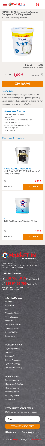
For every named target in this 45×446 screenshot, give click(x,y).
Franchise (9, 321)
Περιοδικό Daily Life (13, 325)
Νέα (6, 309)
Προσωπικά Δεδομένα (14, 384)
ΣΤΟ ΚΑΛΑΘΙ (22, 83)
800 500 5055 (14, 278)
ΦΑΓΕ (6, 219)
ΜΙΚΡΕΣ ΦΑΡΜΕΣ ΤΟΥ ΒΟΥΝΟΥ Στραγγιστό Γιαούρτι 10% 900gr (22, 172)
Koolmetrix (36, 439)
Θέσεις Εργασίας (11, 317)
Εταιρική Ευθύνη (11, 332)
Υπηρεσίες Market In (13, 313)
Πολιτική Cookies (12, 388)
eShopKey (16, 439)
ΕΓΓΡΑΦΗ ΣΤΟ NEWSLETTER (22, 426)
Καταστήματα (10, 305)
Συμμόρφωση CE (11, 328)
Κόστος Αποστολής (13, 360)
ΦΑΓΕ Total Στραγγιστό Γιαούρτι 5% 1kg (20, 221)
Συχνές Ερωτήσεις (12, 348)
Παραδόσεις (10, 352)
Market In (16, 4)
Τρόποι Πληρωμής (12, 364)
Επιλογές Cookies (12, 392)
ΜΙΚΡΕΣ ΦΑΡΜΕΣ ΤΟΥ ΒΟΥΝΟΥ (17, 169)
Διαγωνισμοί (10, 399)
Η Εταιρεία (9, 302)
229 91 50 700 (14, 283)
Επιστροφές (10, 356)
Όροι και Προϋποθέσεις (14, 380)
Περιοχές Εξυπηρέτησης (14, 368)
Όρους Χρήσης (28, 432)
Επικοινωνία (10, 336)
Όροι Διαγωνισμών (12, 395)
